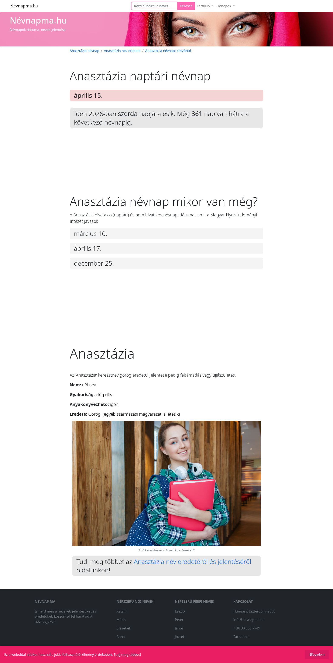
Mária (121, 619)
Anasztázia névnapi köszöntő (168, 50)
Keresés (186, 6)
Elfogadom (317, 654)
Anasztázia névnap (84, 50)
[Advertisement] (166, 164)
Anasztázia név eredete (122, 50)
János (179, 628)
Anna (121, 636)
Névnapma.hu (24, 6)
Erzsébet (123, 628)
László (180, 611)
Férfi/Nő (204, 6)
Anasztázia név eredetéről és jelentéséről (192, 561)
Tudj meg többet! (127, 654)
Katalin (122, 611)
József (179, 636)
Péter (179, 619)
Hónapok (224, 6)
